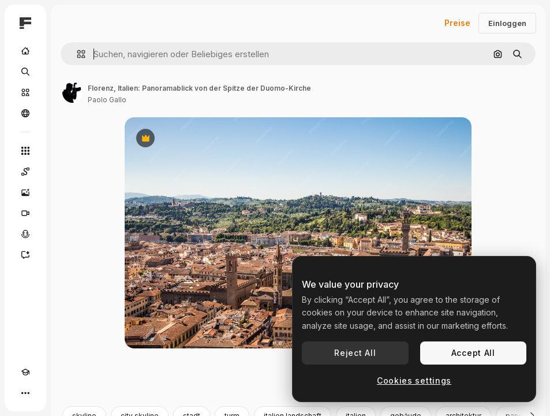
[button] (76, 54)
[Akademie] (25, 372)
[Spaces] (25, 171)
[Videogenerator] (25, 213)
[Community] (25, 113)
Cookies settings (414, 380)
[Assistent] (25, 255)
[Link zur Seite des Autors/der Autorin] (72, 92)
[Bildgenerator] (25, 192)
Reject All (355, 353)
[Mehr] (25, 393)
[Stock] (25, 92)
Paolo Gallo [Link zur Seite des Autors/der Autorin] (107, 99)
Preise (457, 23)
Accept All (473, 353)
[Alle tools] (25, 151)
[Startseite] (25, 51)
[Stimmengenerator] (25, 234)
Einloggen (507, 23)
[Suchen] (25, 71)
